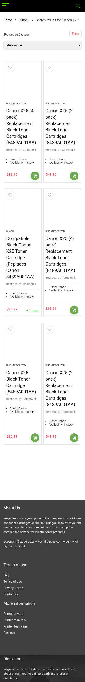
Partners (9, 633)
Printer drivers (13, 613)
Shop (24, 20)
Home (7, 20)
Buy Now (35, 176)
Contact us (11, 594)
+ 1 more (32, 311)
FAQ (6, 575)
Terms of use (12, 581)
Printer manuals (14, 620)
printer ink (18, 673)
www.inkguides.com (48, 541)
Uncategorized (16, 103)
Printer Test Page (15, 626)
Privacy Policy (13, 588)
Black (10, 231)
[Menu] (5, 6)
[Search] (78, 6)
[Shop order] (42, 45)
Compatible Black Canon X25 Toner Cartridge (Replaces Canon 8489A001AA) (20, 257)
